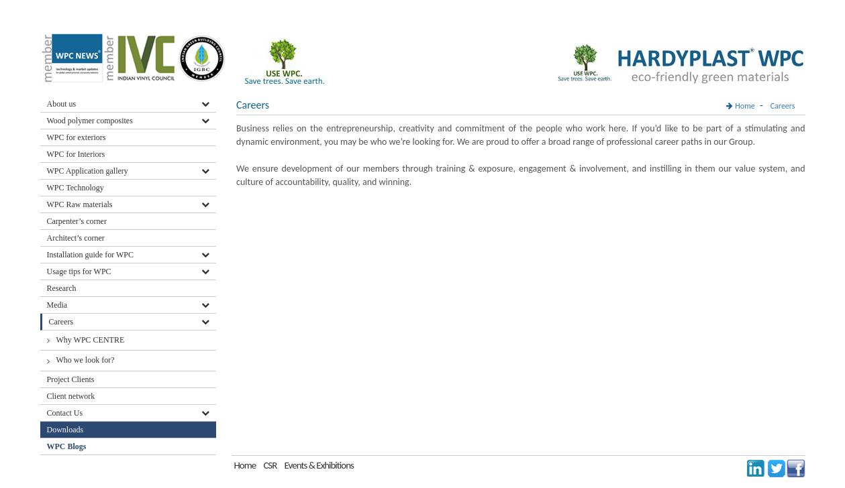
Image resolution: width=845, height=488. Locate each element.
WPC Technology (75, 187)
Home (744, 106)
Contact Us (65, 413)
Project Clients (71, 379)
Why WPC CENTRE (90, 340)
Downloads (66, 429)
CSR (270, 465)
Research (62, 288)
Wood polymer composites (90, 120)
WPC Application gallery (87, 171)
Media (57, 305)
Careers (61, 321)
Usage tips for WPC (79, 271)
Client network (71, 396)
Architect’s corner (76, 238)
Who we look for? (85, 360)
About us (62, 104)
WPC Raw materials (80, 204)
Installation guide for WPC (90, 254)
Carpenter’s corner (77, 221)
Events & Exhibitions (319, 465)
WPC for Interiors (76, 154)
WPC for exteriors (76, 137)
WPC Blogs (67, 446)
